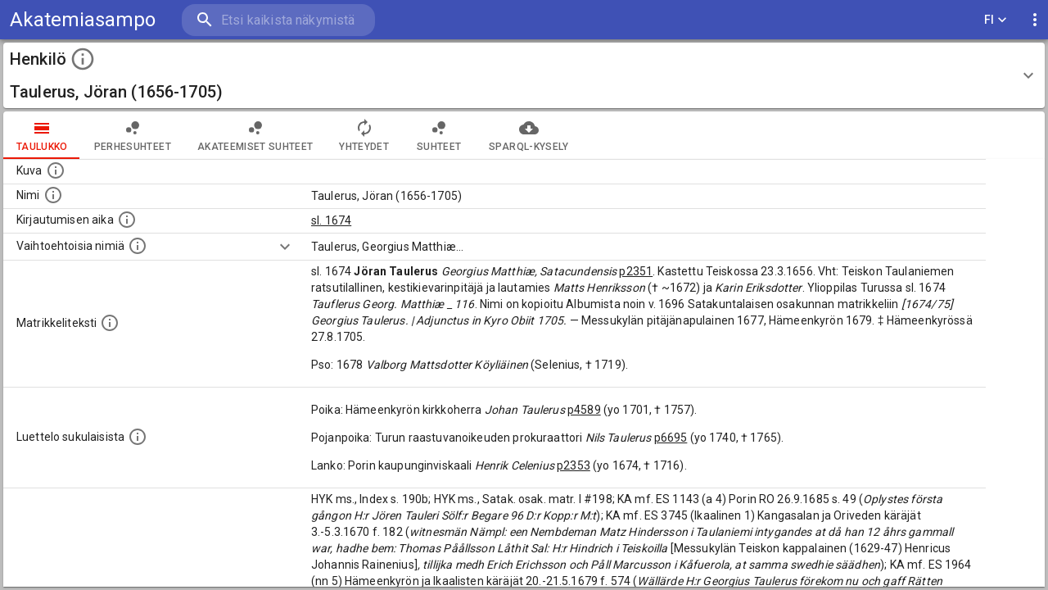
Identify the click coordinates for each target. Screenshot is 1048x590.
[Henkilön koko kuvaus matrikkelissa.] (110, 323)
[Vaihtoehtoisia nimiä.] (137, 246)
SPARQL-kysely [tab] (528, 135)
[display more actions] (1035, 20)
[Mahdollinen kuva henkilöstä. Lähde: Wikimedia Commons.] (56, 170)
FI (995, 20)
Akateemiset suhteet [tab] (255, 135)
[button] (524, 75)
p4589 (584, 409)
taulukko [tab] (42, 135)
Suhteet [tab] (439, 135)
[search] (278, 20)
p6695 (671, 437)
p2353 (573, 465)
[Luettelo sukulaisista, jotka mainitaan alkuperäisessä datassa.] (137, 437)
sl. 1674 (331, 220)
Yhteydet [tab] (364, 135)
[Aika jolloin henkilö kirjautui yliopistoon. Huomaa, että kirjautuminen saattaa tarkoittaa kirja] (127, 219)
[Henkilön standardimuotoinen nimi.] (53, 195)
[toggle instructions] (83, 59)
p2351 (636, 271)
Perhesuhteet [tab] (132, 135)
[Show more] (285, 247)
